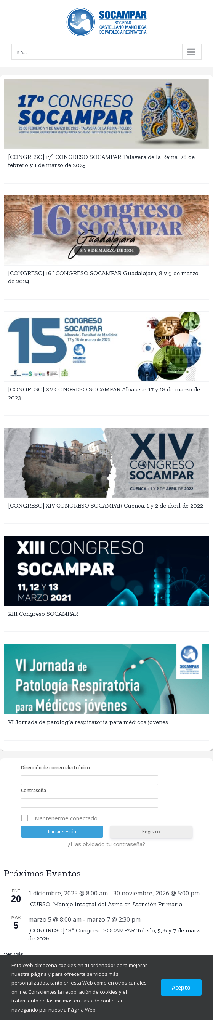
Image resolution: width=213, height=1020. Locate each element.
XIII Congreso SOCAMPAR (43, 613)
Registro (151, 831)
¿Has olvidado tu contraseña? (106, 844)
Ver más (13, 954)
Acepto (181, 987)
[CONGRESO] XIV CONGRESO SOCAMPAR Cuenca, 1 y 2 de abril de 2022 (105, 505)
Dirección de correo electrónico (55, 767)
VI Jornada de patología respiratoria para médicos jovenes (88, 721)
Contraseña (33, 790)
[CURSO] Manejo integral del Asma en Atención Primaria (105, 904)
